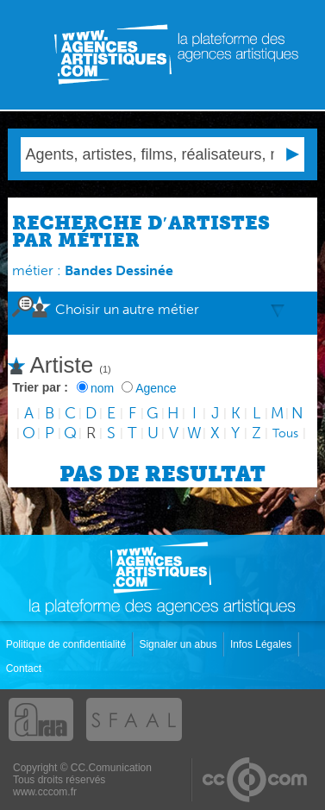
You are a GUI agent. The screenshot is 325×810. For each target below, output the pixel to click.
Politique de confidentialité (67, 644)
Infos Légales (262, 644)
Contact (25, 668)
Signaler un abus (179, 644)
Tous (285, 433)
